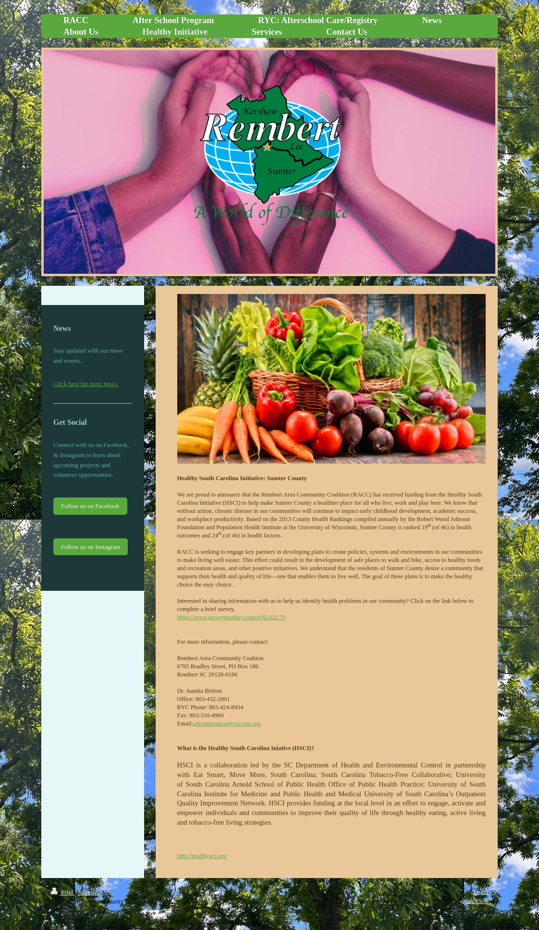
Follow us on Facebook (90, 506)
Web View (475, 901)
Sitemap (88, 892)
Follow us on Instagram (90, 546)
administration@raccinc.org (226, 723)
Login (480, 891)
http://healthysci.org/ (202, 856)
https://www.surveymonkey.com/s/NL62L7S (231, 617)
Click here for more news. (85, 383)
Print (63, 892)
